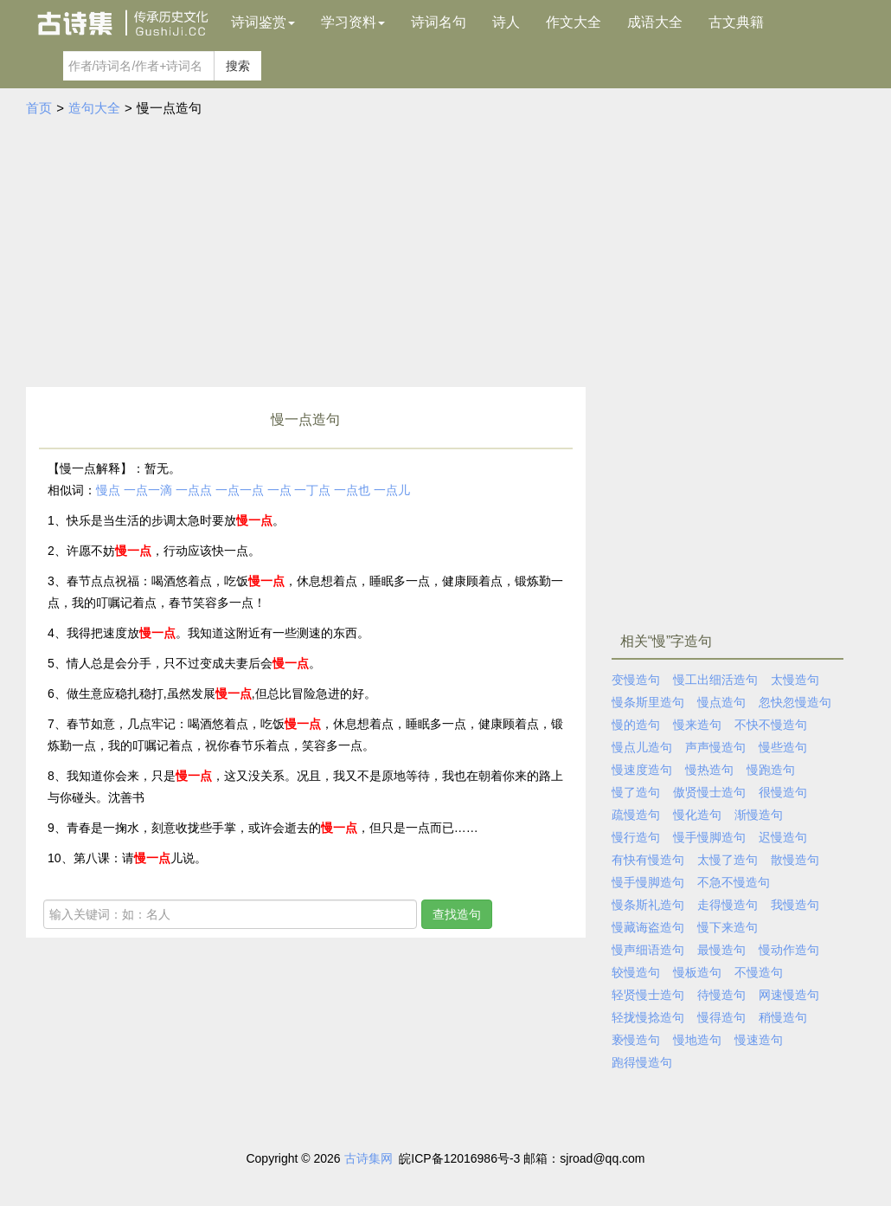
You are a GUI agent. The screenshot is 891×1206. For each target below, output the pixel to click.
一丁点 (312, 490)
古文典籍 (736, 22)
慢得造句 (721, 1017)
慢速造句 (758, 1040)
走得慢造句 (727, 905)
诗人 (506, 22)
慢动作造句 (789, 950)
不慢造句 (758, 972)
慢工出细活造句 (715, 680)
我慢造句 (795, 905)
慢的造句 (636, 725)
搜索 (238, 66)
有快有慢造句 (648, 860)
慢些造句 (783, 747)
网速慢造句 (789, 995)
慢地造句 (697, 1040)
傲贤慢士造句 (709, 792)
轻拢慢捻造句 (648, 1017)
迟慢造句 (783, 837)
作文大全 (573, 22)
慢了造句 (636, 792)
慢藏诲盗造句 (648, 927)
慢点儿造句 (642, 747)
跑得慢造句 (642, 1062)
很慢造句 (783, 792)
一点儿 (392, 490)
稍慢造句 (783, 1017)
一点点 (194, 490)
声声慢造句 (715, 747)
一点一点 (239, 490)
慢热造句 (709, 770)
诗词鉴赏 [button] (263, 22)
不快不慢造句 (770, 725)
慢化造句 (697, 815)
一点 (279, 490)
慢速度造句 (642, 770)
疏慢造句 (636, 815)
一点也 (352, 490)
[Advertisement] (445, 257)
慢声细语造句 (648, 950)
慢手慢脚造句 (709, 837)
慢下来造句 (727, 927)
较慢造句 (636, 972)
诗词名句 (438, 22)
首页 (39, 107)
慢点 (108, 490)
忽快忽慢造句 (795, 702)
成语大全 (655, 22)
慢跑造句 (771, 770)
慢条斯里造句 (648, 702)
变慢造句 (636, 680)
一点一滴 (148, 490)
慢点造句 (721, 702)
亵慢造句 (636, 1040)
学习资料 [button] (353, 22)
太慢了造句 (727, 860)
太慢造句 (795, 680)
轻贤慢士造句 (648, 995)
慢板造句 (697, 972)
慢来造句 (697, 725)
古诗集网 (368, 1158)
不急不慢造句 (733, 882)
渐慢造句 (758, 815)
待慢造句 (721, 995)
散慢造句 (795, 860)
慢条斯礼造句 (648, 905)
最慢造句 (721, 950)
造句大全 (94, 107)
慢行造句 (636, 837)
